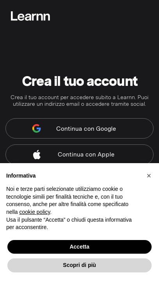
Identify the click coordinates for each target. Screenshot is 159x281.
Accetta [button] (80, 247)
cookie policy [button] (34, 212)
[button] (149, 175)
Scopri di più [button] (79, 265)
